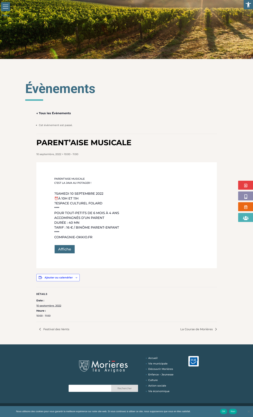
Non (233, 411)
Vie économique (159, 391)
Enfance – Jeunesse (161, 374)
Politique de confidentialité (204, 411)
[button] (248, 4)
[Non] (248, 411)
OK (223, 411)
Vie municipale (158, 363)
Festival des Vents (56, 329)
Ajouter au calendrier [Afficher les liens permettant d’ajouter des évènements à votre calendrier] (59, 277)
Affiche (64, 249)
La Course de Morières (196, 329)
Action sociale (157, 385)
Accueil (153, 358)
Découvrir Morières (160, 369)
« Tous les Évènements (53, 113)
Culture (153, 380)
